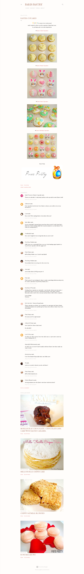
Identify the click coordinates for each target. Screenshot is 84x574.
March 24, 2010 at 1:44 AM (30, 299)
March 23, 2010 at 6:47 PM (30, 283)
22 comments (27, 516)
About (42, 8)
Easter (29, 187)
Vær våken (27, 222)
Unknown (27, 203)
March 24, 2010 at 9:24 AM (31, 318)
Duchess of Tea (29, 288)
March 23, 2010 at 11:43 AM (31, 209)
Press (37, 8)
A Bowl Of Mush (29, 323)
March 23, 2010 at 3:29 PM (30, 256)
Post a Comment (24, 387)
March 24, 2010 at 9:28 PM (31, 330)
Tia (25, 363)
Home (27, 8)
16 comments (27, 433)
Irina (26, 269)
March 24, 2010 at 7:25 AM (30, 310)
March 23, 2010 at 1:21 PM (30, 229)
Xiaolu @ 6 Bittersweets (31, 344)
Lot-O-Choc (28, 334)
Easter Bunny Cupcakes (42, 65)
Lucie (26, 213)
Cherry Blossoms (29, 380)
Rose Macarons (27, 554)
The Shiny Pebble (29, 242)
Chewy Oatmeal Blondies (32, 513)
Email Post (26, 185)
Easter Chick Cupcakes (42, 30)
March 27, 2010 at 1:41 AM (30, 358)
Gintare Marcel (46, 569)
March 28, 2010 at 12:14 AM (31, 367)
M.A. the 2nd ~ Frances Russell (33, 303)
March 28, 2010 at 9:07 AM (31, 376)
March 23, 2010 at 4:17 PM (30, 273)
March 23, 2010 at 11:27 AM (30, 199)
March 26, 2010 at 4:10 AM (30, 350)
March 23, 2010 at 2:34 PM (30, 247)
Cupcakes (26, 187)
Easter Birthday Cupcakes (42, 130)
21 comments (27, 557)
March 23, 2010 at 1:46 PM (30, 238)
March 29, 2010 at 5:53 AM (30, 384)
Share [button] (21, 185)
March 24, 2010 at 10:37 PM (31, 340)
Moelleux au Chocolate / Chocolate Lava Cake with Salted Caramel (40, 429)
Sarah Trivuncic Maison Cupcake (33, 195)
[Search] (63, 4)
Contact (32, 8)
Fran (26, 278)
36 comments (27, 474)
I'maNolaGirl (28, 233)
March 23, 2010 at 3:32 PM (30, 265)
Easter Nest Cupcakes (42, 101)
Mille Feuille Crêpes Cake (32, 472)
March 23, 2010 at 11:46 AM (31, 218)
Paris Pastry (33, 4)
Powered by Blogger (42, 567)
